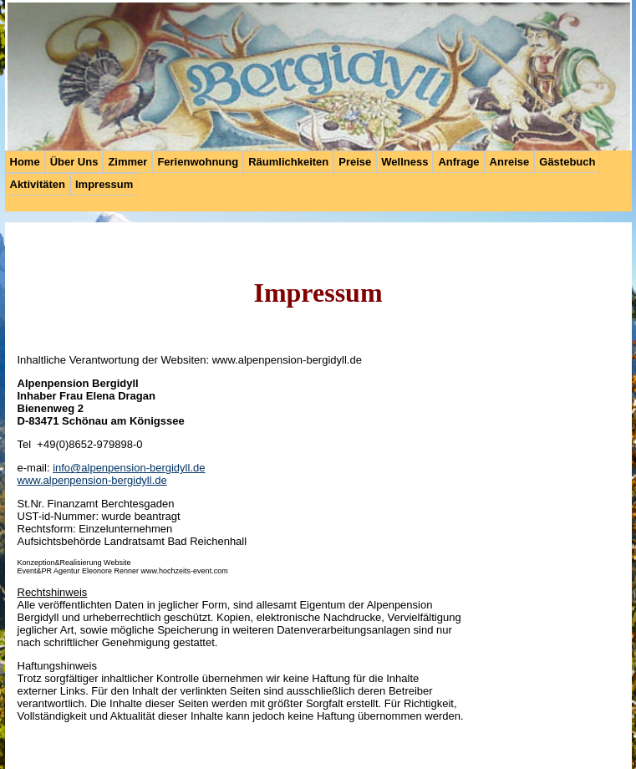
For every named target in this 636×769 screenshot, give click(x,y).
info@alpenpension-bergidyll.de (129, 467)
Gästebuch (567, 161)
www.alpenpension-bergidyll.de (92, 480)
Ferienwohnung (197, 161)
